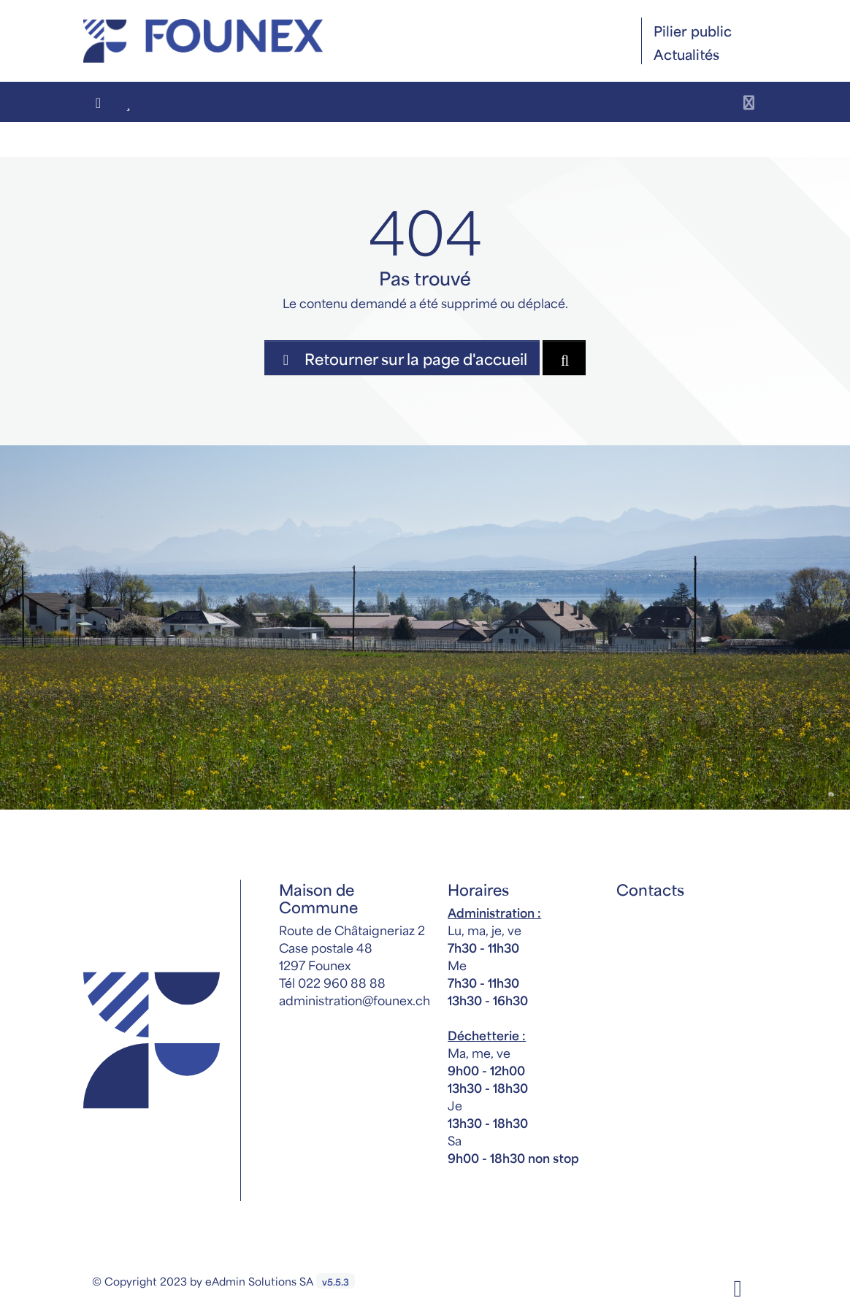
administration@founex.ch (354, 999)
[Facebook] (737, 1284)
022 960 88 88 (342, 982)
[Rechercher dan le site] (564, 357)
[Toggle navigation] (749, 102)
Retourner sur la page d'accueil (402, 358)
